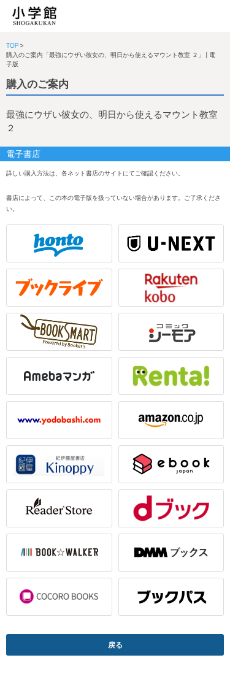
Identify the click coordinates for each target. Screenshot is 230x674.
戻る (115, 645)
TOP (12, 45)
